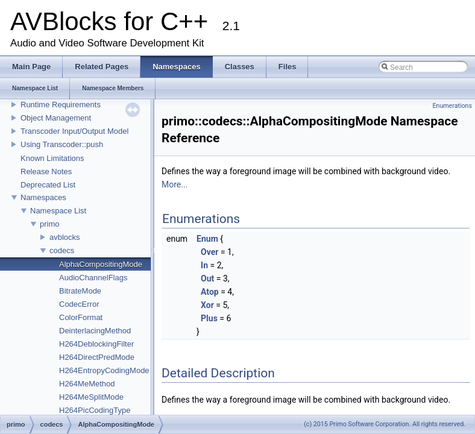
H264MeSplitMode (91, 396)
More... (174, 184)
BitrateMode (80, 290)
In (204, 265)
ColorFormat (80, 317)
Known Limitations (52, 158)
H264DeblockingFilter (96, 343)
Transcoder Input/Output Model (74, 131)
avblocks (64, 237)
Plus (209, 318)
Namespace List (58, 210)
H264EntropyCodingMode (104, 370)
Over (209, 252)
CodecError (79, 304)
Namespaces (43, 197)
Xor (207, 305)
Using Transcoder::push (61, 144)
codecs (61, 250)
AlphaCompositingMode (100, 264)
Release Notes (46, 171)
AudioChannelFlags (93, 277)
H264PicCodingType (95, 410)
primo (50, 223)
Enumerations (452, 106)
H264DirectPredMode (96, 357)
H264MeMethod (87, 383)
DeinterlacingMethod (95, 330)
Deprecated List (47, 184)
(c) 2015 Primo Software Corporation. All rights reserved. (384, 424)
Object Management (55, 117)
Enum (207, 239)
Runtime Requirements (60, 104)
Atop (210, 292)
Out (207, 278)
